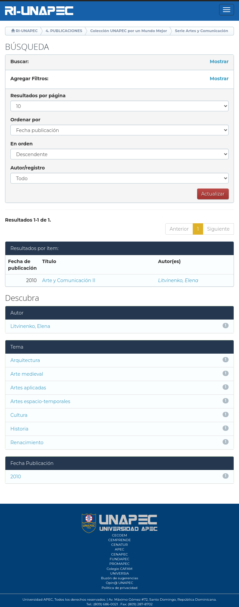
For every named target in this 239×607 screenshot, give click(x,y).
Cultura (18, 415)
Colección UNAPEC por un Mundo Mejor (128, 30)
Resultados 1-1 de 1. (28, 220)
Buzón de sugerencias (119, 578)
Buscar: (19, 61)
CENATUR (119, 544)
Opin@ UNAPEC (119, 583)
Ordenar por (25, 120)
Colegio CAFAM (119, 569)
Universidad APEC (37, 599)
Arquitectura (25, 360)
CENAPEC (119, 554)
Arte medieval (26, 374)
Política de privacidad (119, 588)
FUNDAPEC (119, 559)
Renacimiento (27, 443)
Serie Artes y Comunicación (201, 30)
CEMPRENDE (119, 540)
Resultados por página (38, 96)
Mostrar (219, 61)
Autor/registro (27, 168)
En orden (21, 144)
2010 (15, 477)
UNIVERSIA (119, 573)
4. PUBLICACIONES (64, 30)
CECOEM (119, 535)
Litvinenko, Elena (178, 280)
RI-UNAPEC (27, 30)
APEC (119, 549)
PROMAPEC (119, 564)
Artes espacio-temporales (40, 401)
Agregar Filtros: (29, 79)
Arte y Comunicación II (69, 280)
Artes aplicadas (28, 388)
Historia (19, 429)
